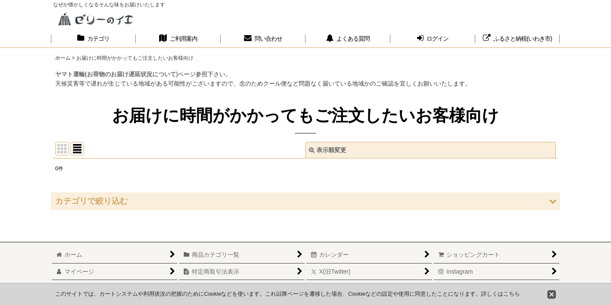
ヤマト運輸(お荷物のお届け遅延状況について (115, 74)
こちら (511, 294)
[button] (305, 201)
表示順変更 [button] (327, 150)
